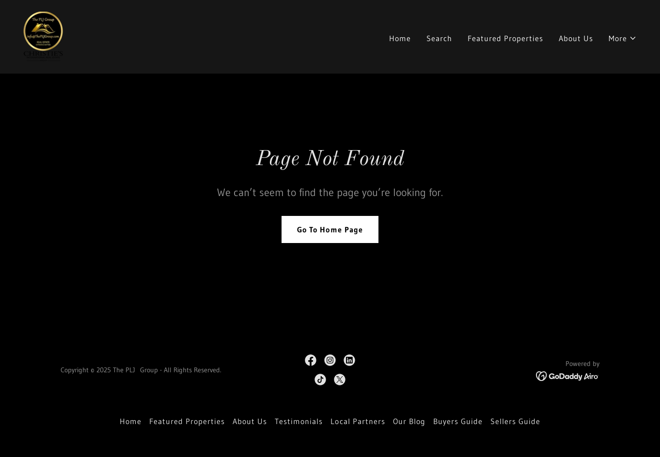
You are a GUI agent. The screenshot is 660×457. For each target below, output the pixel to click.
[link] (43, 36)
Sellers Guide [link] (515, 421)
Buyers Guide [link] (458, 421)
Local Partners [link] (357, 421)
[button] (623, 38)
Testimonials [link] (299, 421)
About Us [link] (576, 38)
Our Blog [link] (409, 421)
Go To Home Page (329, 229)
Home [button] (130, 421)
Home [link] (400, 38)
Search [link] (439, 38)
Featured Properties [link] (505, 38)
